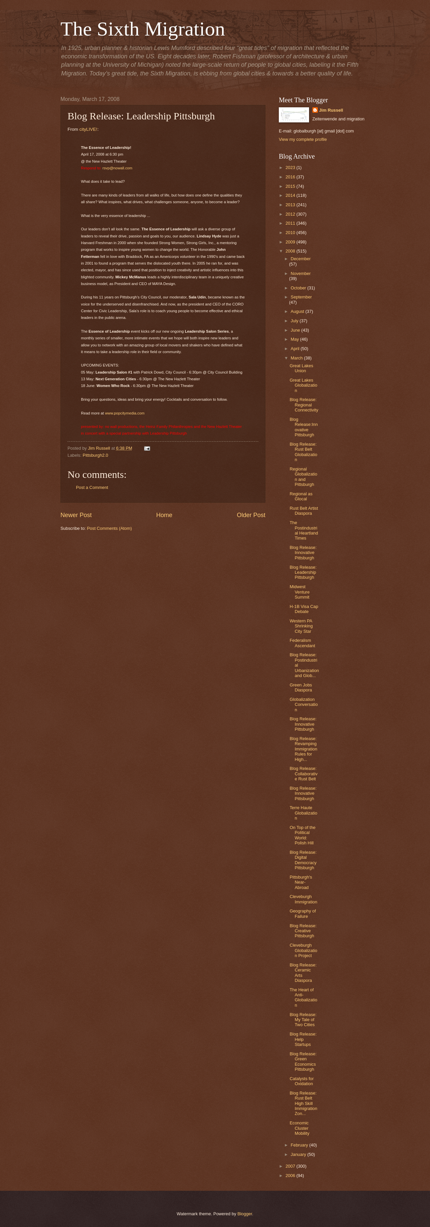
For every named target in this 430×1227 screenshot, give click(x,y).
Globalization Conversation (304, 704)
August (298, 311)
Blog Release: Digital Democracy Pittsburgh (303, 860)
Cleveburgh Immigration (303, 899)
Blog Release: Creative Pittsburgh (303, 931)
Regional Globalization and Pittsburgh (303, 476)
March (297, 357)
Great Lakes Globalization (303, 385)
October (299, 287)
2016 (291, 176)
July (295, 320)
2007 (291, 1166)
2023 (291, 167)
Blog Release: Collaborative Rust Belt (303, 773)
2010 (291, 232)
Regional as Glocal (301, 496)
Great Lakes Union (301, 368)
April (295, 348)
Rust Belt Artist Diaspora (304, 511)
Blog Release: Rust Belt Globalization (303, 452)
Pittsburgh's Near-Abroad (301, 882)
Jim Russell (331, 110)
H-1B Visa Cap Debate (304, 609)
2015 (291, 186)
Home (164, 515)
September (301, 296)
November (300, 273)
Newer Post (76, 515)
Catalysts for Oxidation (302, 1081)
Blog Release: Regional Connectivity (304, 404)
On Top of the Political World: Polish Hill (302, 835)
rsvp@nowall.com (117, 168)
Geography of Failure (303, 913)
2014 (291, 195)
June (296, 330)
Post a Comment (92, 487)
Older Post (251, 515)
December (300, 258)
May (295, 339)
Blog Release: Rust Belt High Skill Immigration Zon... (303, 1103)
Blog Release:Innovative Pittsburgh (304, 427)
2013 (291, 204)
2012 (291, 214)
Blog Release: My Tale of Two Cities (303, 1019)
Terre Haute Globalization (303, 813)
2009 (291, 241)
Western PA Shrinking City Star (301, 626)
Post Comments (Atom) (109, 528)
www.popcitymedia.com (124, 413)
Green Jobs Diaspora (301, 687)
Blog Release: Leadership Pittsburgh (303, 572)
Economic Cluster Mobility (299, 1128)
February (300, 1145)
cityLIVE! (88, 129)
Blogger (245, 1213)
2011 (291, 223)
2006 (291, 1175)
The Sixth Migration (142, 29)
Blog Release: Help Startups (303, 1039)
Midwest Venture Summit (299, 592)
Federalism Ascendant (302, 643)
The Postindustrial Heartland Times (304, 530)
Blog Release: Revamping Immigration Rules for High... (303, 749)
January (299, 1154)
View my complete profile (303, 139)
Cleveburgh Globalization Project (303, 950)
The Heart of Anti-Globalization (303, 997)
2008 (291, 251)
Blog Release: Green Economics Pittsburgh (303, 1061)
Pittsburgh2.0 (95, 455)
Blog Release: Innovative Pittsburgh (303, 552)
